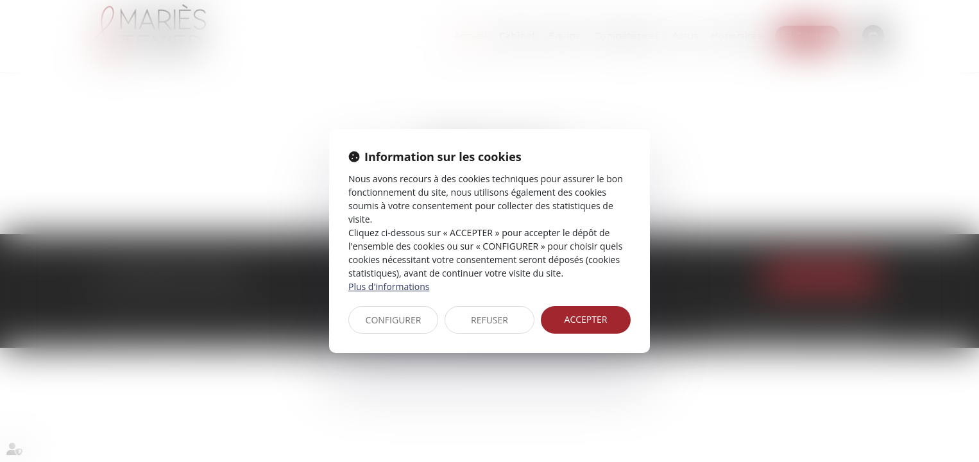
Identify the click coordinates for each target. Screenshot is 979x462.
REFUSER (489, 320)
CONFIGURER (393, 320)
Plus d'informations (388, 286)
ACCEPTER (586, 319)
